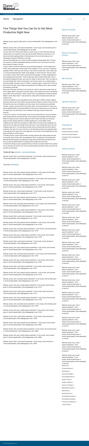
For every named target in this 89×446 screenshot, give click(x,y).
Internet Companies (67, 385)
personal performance (29, 152)
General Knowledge (67, 374)
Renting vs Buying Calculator (69, 134)
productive (18, 152)
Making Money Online (68, 388)
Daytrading (65, 371)
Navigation (18, 19)
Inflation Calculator (67, 129)
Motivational (14, 164)
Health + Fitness (66, 379)
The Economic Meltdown (68, 401)
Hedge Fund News (67, 382)
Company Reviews (67, 368)
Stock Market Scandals (68, 399)
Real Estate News (66, 393)
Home (6, 19)
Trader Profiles (66, 404)
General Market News (68, 376)
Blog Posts (65, 365)
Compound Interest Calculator (70, 131)
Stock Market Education (68, 396)
